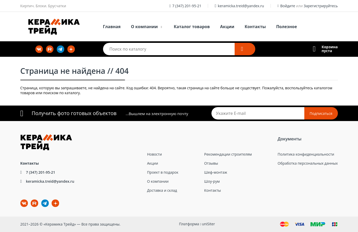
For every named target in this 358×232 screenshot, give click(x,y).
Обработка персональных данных (308, 163)
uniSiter (208, 223)
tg (45, 203)
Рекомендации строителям (228, 154)
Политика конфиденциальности (306, 154)
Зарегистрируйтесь (321, 5)
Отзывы (211, 163)
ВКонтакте (21, 199)
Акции (227, 26)
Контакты (255, 26)
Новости (154, 154)
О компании (144, 26)
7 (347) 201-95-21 (186, 5)
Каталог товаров (192, 26)
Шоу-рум (212, 181)
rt (34, 203)
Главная (112, 26)
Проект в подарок (162, 172)
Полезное (286, 26)
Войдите (287, 5)
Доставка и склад (162, 190)
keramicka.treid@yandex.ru (241, 5)
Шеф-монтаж (215, 172)
